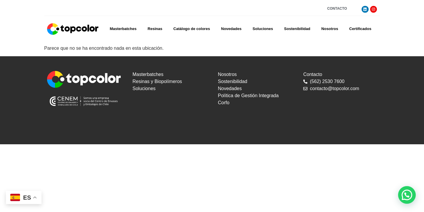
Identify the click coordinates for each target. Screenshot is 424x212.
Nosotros (329, 28)
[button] (407, 195)
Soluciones (263, 28)
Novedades (231, 28)
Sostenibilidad (297, 28)
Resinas (155, 28)
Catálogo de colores (191, 28)
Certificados (360, 28)
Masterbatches (123, 28)
